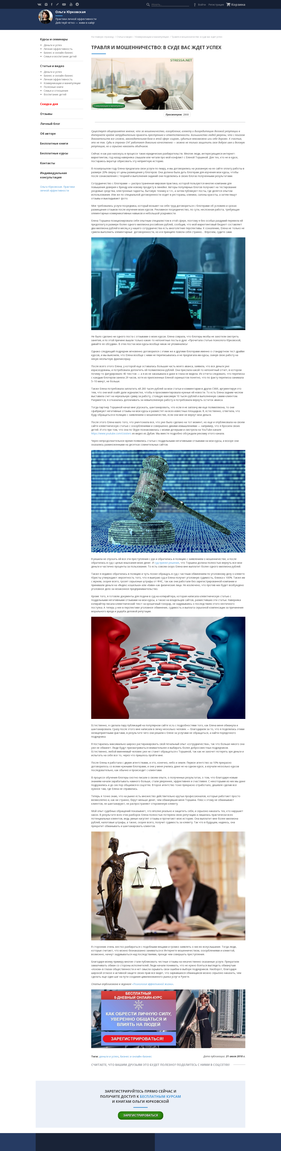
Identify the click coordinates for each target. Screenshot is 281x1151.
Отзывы (46, 114)
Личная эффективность (58, 49)
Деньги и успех (53, 45)
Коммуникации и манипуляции (62, 83)
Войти (202, 4)
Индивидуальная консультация (53, 175)
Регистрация (216, 4)
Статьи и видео (52, 66)
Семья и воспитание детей (60, 56)
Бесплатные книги (54, 143)
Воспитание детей (55, 94)
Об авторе (48, 134)
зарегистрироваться (140, 1115)
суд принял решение (167, 562)
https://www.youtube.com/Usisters (111, 433)
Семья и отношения (56, 90)
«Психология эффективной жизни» (152, 984)
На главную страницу (102, 36)
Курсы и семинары (54, 39)
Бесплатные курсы (54, 153)
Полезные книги (53, 87)
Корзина (238, 4)
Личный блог (50, 124)
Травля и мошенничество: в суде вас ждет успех (197, 36)
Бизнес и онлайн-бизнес (58, 52)
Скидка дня (49, 104)
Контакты (47, 163)
